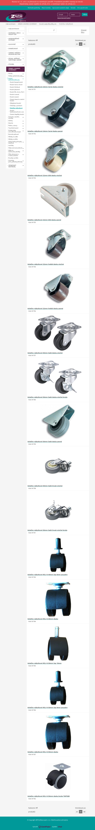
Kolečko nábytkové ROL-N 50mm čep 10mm (45, 663)
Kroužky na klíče (13, 158)
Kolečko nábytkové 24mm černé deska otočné (45, 87)
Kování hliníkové (15, 87)
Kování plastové (15, 89)
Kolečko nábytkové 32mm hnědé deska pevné (45, 308)
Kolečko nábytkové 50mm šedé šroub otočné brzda (47, 530)
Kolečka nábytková (16, 108)
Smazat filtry (83, 31)
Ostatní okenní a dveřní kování (17, 100)
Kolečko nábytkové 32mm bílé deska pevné (44, 220)
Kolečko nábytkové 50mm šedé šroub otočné (45, 486)
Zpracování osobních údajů (60, 8)
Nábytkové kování (15, 103)
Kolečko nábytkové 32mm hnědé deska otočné (46, 264)
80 (84, 44)
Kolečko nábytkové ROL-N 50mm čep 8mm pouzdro (48, 707)
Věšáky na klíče (13, 139)
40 (81, 44)
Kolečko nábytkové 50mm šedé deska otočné (45, 353)
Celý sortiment (10, 24)
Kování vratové (14, 94)
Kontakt (73, 8)
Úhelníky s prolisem (16, 106)
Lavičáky (11, 145)
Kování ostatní (14, 97)
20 (77, 44)
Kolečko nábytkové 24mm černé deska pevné (45, 131)
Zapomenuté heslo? (64, 18)
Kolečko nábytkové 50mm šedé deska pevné (45, 441)
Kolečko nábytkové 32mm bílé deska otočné (45, 175)
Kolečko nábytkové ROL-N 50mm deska (43, 752)
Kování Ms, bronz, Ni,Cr (17, 92)
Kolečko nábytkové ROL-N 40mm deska (43, 619)
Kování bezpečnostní (16, 82)
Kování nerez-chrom (16, 85)
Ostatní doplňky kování (17, 114)
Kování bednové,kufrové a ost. (17, 111)
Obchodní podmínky (34, 8)
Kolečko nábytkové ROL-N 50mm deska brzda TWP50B (49, 796)
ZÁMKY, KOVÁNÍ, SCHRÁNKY (27, 24)
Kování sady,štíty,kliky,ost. (48, 24)
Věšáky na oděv (13, 137)
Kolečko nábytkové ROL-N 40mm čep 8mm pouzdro (48, 575)
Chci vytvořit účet (82, 8)
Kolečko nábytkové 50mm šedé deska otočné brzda (47, 397)
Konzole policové (13, 134)
